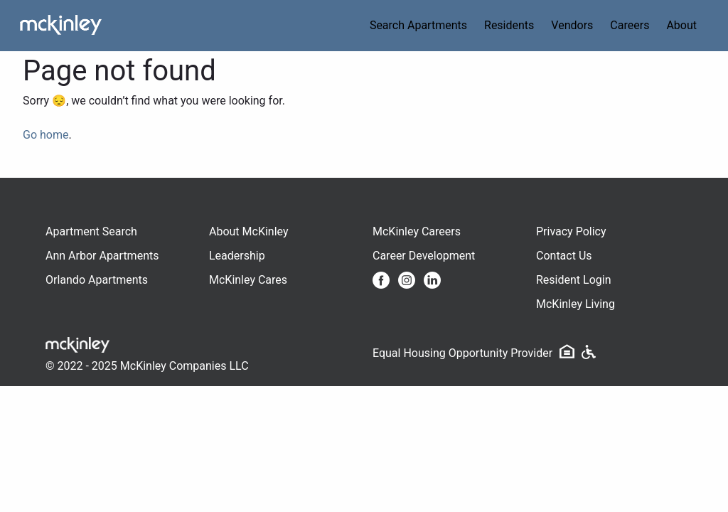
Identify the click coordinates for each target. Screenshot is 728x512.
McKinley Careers (417, 231)
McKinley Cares (248, 280)
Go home (45, 135)
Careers (629, 25)
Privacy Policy (571, 231)
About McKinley (249, 231)
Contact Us (564, 255)
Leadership (237, 255)
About (681, 25)
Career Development (424, 255)
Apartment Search (91, 231)
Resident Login (573, 280)
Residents (509, 25)
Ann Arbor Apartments (102, 255)
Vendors (572, 25)
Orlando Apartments (97, 280)
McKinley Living (575, 304)
